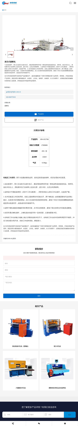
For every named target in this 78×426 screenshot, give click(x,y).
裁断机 (7, 106)
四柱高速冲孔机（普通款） (20, 346)
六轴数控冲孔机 (21, 388)
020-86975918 (11, 97)
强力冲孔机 (57, 346)
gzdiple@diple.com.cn (13, 92)
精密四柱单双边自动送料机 (57, 388)
